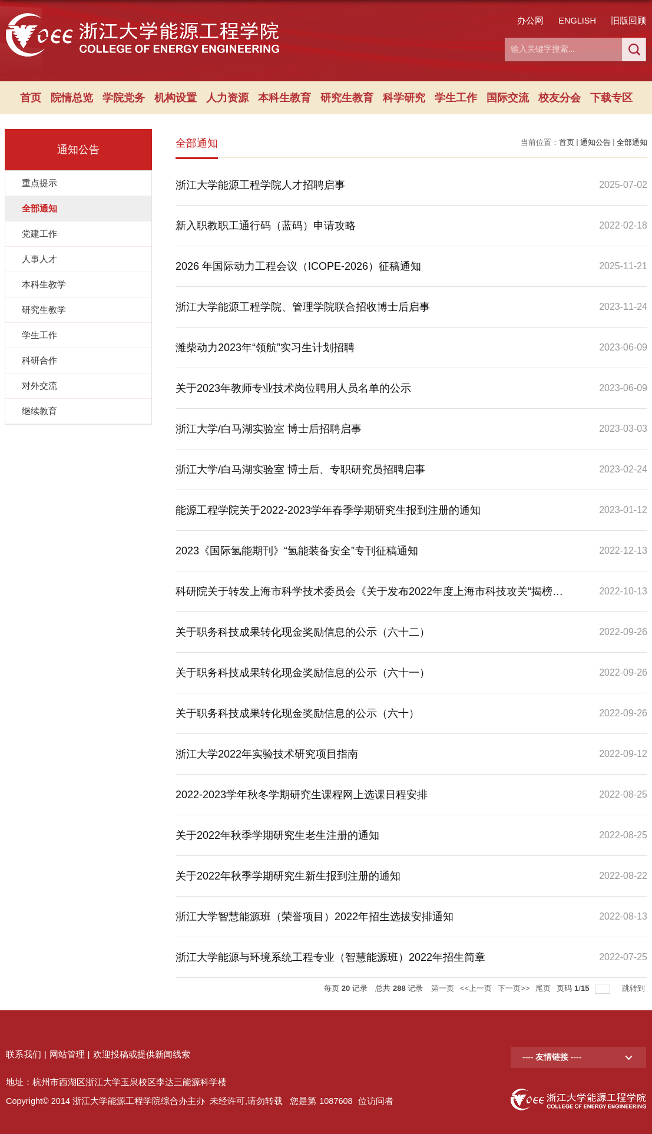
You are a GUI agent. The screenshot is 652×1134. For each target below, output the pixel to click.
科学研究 (404, 98)
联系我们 (23, 1054)
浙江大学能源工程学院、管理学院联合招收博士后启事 (303, 307)
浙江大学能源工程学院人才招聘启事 (260, 185)
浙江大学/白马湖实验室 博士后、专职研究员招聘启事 (300, 469)
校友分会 (559, 98)
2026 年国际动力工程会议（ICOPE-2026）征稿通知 (298, 266)
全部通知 (632, 142)
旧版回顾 (628, 20)
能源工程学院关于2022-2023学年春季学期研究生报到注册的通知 (328, 510)
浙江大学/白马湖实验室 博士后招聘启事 (269, 429)
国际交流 (507, 98)
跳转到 (634, 988)
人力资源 (227, 98)
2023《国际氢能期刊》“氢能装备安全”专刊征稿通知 (297, 551)
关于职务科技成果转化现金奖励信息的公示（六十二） (303, 632)
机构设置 (175, 98)
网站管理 (67, 1054)
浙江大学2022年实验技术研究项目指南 (267, 754)
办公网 (530, 20)
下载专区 (611, 98)
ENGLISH (577, 20)
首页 (30, 98)
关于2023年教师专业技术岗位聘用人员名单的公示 (293, 388)
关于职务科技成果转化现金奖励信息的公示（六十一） (303, 673)
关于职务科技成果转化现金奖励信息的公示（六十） (297, 713)
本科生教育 (284, 98)
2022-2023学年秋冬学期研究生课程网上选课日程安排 (302, 795)
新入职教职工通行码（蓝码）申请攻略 (266, 226)
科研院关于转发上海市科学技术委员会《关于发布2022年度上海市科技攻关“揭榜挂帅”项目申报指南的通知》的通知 (369, 598)
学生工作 (456, 98)
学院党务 (123, 98)
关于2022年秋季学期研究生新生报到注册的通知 (288, 876)
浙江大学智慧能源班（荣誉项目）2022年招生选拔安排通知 (315, 917)
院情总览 (72, 98)
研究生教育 (346, 98)
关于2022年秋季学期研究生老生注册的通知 (277, 835)
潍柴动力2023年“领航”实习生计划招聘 (265, 347)
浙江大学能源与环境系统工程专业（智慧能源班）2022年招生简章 (330, 957)
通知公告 (595, 142)
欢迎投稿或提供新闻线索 (141, 1054)
